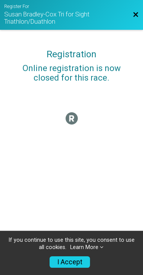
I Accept (69, 262)
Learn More (84, 247)
